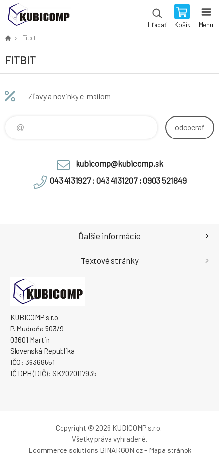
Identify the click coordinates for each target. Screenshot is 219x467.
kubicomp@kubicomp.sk (119, 163)
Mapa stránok (170, 450)
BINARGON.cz (121, 450)
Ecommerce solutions (63, 450)
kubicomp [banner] (38, 17)
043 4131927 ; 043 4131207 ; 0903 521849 (118, 180)
